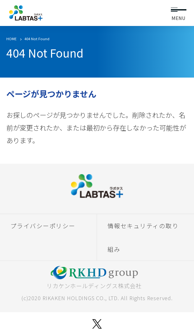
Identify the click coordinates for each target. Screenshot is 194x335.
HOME (11, 38)
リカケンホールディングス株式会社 (94, 277)
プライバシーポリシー (42, 225)
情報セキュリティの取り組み (143, 237)
